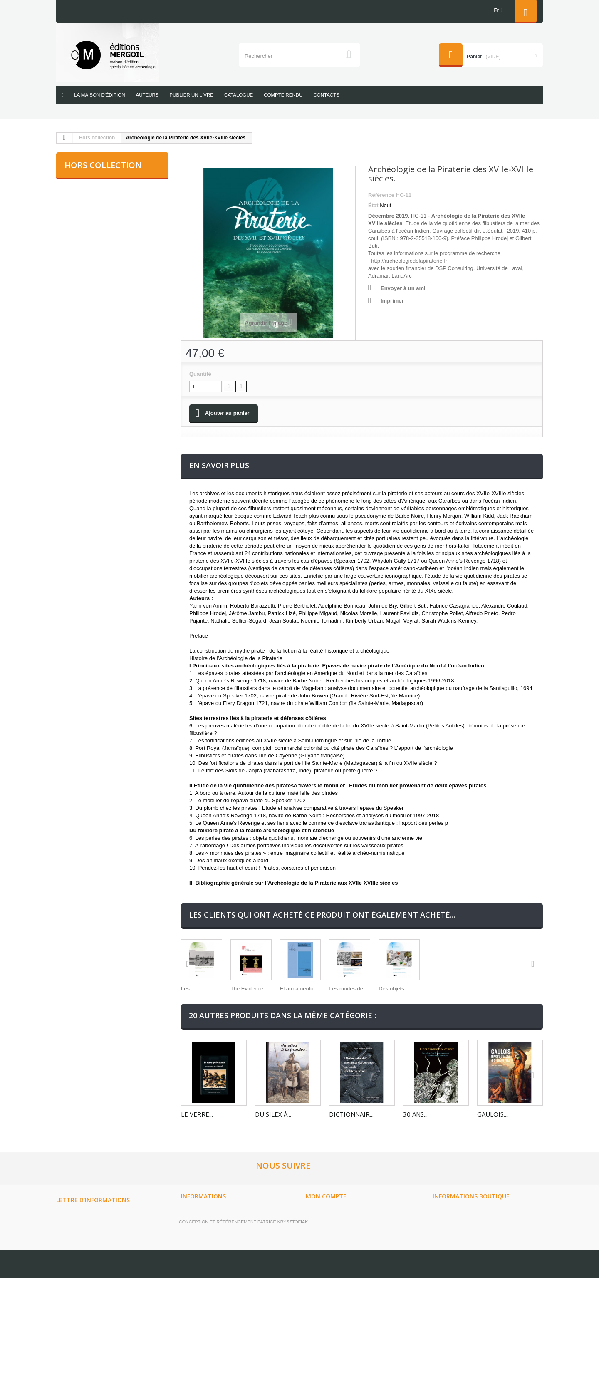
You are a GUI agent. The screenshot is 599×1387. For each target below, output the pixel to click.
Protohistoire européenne (101, 397)
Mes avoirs (321, 1263)
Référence (381, 195)
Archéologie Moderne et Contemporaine (98, 217)
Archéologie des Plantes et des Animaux (108, 251)
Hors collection (97, 138)
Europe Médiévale (89, 333)
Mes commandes (328, 1241)
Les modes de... (422, 1013)
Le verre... (197, 1138)
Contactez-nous (204, 1252)
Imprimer (392, 301)
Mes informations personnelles (351, 1285)
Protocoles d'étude (91, 418)
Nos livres (196, 1317)
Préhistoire (80, 376)
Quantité (200, 374)
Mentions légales (206, 1274)
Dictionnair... (351, 1138)
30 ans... (415, 1138)
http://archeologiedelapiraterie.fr (409, 261)
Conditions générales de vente (225, 1295)
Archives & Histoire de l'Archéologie (95, 305)
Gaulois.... (493, 1138)
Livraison (194, 1263)
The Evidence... (273, 1013)
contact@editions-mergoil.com (479, 1312)
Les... (187, 1013)
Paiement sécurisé (207, 1306)
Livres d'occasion (88, 515)
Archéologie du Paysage (97, 278)
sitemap (192, 1328)
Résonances (81, 461)
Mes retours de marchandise (347, 1252)
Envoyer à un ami (403, 288)
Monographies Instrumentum (105, 354)
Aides (188, 1285)
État (373, 205)
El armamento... (348, 1013)
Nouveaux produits (208, 1241)
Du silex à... (273, 1138)
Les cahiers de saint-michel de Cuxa (107, 488)
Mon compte (326, 1222)
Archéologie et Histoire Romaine (109, 190)
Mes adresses (325, 1274)
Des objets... (492, 1013)
